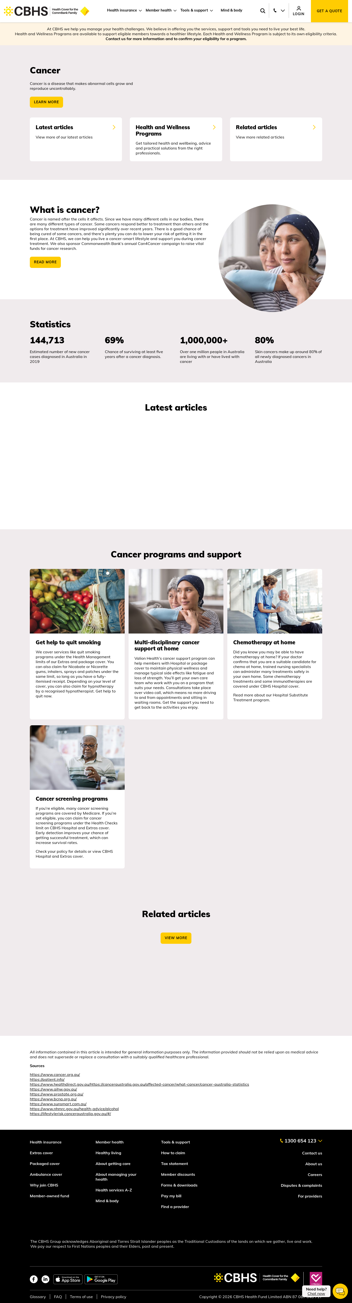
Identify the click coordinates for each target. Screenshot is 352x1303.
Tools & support (194, 10)
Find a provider (175, 1206)
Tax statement (174, 1163)
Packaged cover (45, 1163)
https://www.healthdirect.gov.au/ (60, 1087)
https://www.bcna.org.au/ (53, 1102)
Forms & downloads (179, 1185)
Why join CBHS (44, 1185)
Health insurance (122, 10)
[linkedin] (45, 1279)
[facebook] (34, 1279)
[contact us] (301, 1139)
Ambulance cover (46, 1174)
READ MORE (45, 266)
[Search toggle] (262, 11)
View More (176, 941)
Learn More (46, 102)
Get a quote (329, 11)
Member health (159, 10)
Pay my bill (171, 1195)
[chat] (325, 1291)
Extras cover (41, 1152)
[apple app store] (68, 1279)
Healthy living (108, 1152)
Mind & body (231, 10)
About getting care (113, 1163)
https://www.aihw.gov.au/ (53, 1092)
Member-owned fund (49, 1195)
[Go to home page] (46, 11)
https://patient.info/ (47, 1082)
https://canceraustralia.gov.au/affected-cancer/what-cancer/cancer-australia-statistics (169, 1087)
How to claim (173, 1152)
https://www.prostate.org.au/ (56, 1097)
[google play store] (101, 1279)
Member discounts (178, 1174)
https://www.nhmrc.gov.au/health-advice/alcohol (74, 1112)
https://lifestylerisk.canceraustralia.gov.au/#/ (70, 1117)
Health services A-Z (114, 1190)
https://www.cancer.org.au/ (55, 1077)
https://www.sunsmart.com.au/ (58, 1107)
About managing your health (116, 1177)
